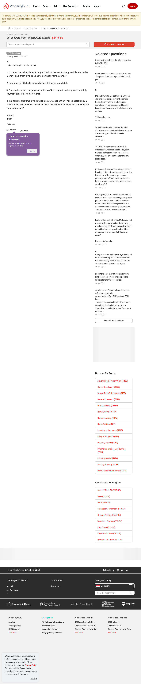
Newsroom (55, 586)
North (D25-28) (103, 503)
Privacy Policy (31, 665)
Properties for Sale (84, 617)
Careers (9, 594)
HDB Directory (14, 629)
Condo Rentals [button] (115, 625)
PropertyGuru (15, 617)
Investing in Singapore (110, 430)
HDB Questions (14, 53)
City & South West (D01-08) (109, 533)
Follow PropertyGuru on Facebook (113, 570)
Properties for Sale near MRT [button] (53, 650)
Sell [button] (57, 6)
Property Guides (15, 626)
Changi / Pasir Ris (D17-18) (109, 490)
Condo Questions (108, 387)
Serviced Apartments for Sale (86, 629)
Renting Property (107, 464)
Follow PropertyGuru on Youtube (122, 570)
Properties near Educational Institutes (86, 643)
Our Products (12, 590)
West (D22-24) (103, 496)
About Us (10, 586)
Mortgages (47, 617)
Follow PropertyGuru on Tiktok (133, 570)
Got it (32, 151)
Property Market (107, 458)
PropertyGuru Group (16, 580)
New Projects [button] (71, 6)
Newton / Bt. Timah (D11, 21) (110, 540)
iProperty (128, 604)
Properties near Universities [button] (87, 648)
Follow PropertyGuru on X (130, 570)
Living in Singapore (108, 436)
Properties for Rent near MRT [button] (53, 656)
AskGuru (12, 622)
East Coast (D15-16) (106, 527)
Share (24, 130)
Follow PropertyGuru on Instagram (118, 570)
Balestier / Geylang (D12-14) (109, 521)
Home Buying (106, 412)
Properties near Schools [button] (85, 652)
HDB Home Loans (48, 626)
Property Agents (107, 443)
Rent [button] (47, 6)
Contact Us (56, 580)
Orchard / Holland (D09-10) (109, 515)
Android (29, 570)
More (98, 6)
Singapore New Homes (20, 641)
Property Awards (50, 604)
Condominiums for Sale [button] (85, 625)
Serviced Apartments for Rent (119, 629)
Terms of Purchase (70, 678)
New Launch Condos (16, 646)
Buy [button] (36, 6)
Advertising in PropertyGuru (112, 381)
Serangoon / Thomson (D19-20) (111, 509)
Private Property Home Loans (53, 622)
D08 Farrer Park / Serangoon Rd (120, 661)
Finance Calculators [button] (51, 629)
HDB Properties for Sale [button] (85, 622)
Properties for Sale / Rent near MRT (52, 643)
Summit (81, 604)
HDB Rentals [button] (114, 622)
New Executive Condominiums (20, 649)
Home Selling (106, 424)
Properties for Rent (117, 617)
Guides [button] (86, 6)
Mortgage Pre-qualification (52, 633)
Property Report (107, 604)
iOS (37, 570)
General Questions (108, 399)
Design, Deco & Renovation (111, 393)
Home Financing (107, 418)
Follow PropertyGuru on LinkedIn (126, 570)
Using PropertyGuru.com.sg (111, 471)
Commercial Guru (18, 604)
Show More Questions (114, 320)
